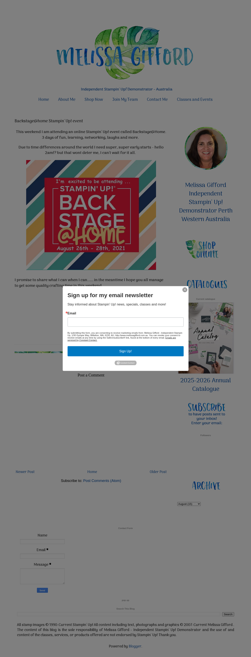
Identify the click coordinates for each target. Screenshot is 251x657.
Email (72, 313)
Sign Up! (125, 351)
